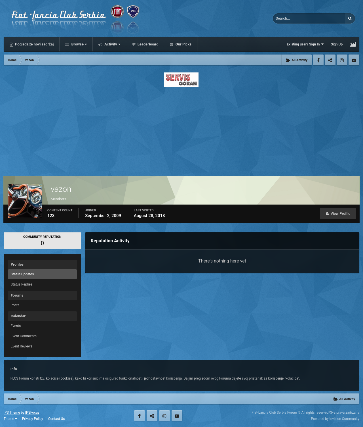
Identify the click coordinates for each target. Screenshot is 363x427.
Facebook (318, 60)
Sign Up (337, 44)
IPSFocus (32, 412)
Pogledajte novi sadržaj (34, 44)
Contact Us (56, 419)
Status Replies (21, 284)
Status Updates (22, 274)
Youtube (354, 60)
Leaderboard (148, 44)
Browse (78, 44)
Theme (10, 419)
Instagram (342, 60)
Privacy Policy (32, 419)
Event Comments (24, 336)
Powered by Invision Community (335, 419)
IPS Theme (12, 412)
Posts (15, 305)
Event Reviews (21, 346)
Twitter (330, 60)
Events (16, 326)
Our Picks (182, 44)
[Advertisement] (181, 130)
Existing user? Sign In (305, 44)
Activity (112, 44)
